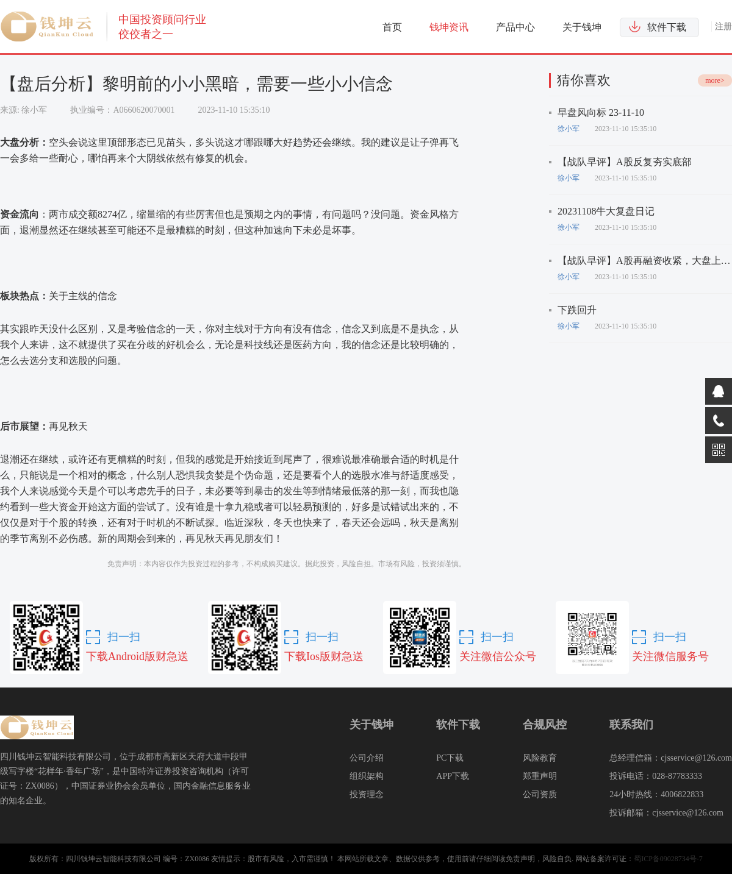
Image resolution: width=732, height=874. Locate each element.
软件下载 (666, 27)
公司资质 (540, 794)
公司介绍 (367, 757)
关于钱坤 (581, 27)
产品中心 (515, 27)
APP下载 (452, 776)
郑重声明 (540, 776)
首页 (392, 27)
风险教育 (540, 757)
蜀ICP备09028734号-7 (668, 858)
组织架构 (367, 776)
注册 (723, 26)
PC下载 (450, 757)
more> (714, 80)
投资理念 (367, 794)
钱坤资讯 (448, 27)
